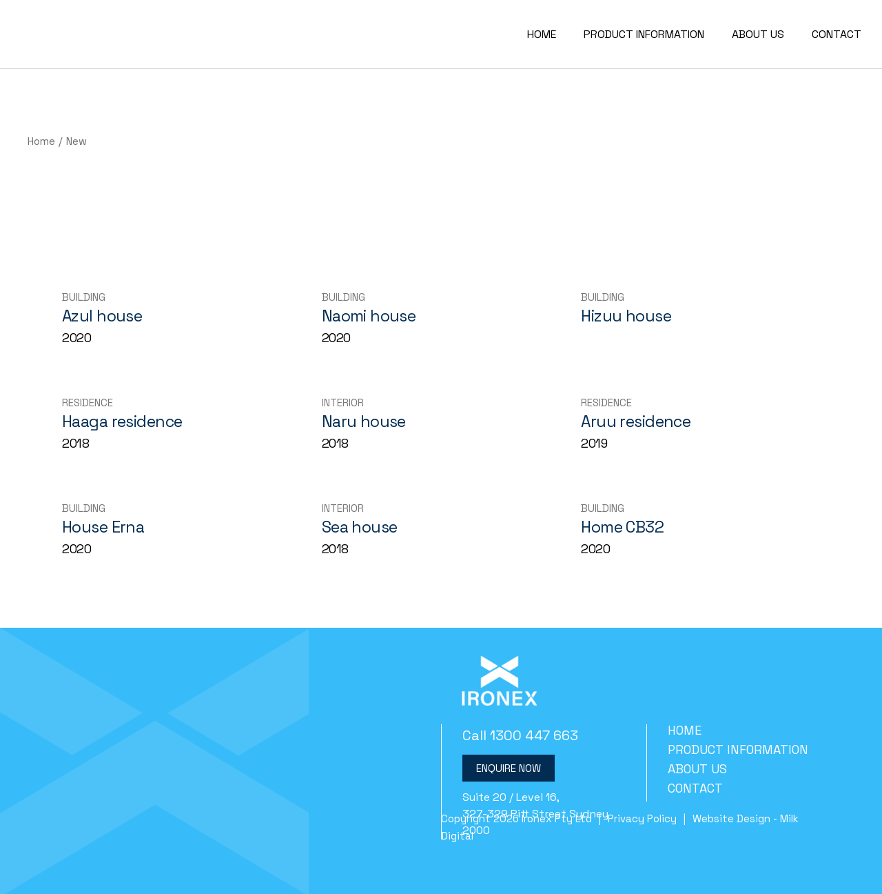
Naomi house (369, 316)
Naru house (364, 421)
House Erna (103, 527)
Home (684, 730)
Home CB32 (622, 527)
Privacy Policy (642, 818)
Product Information (738, 749)
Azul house (102, 316)
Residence (87, 402)
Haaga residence (122, 421)
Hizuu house (626, 316)
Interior (343, 402)
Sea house (360, 527)
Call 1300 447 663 (520, 735)
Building (83, 297)
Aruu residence (635, 421)
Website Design (731, 818)
